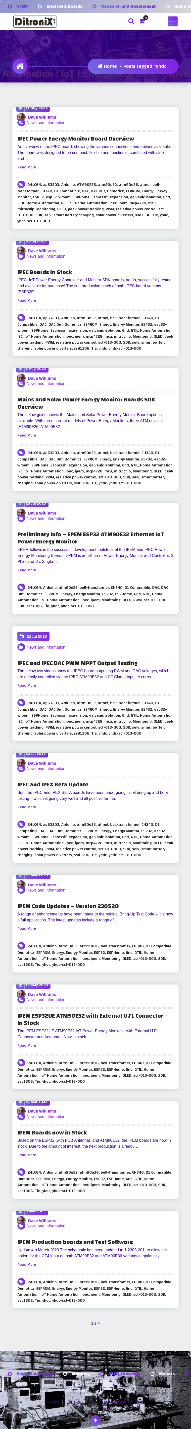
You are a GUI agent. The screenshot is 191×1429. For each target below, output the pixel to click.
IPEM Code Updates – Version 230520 (68, 906)
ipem (123, 203)
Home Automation (43, 203)
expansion (119, 197)
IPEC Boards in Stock (44, 272)
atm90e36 (128, 184)
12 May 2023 (33, 985)
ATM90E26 (86, 184)
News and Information (46, 123)
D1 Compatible (67, 191)
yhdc (164, 215)
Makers (167, 1373)
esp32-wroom (58, 197)
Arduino (68, 184)
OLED (61, 209)
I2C (63, 203)
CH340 (46, 191)
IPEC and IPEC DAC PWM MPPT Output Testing (77, 663)
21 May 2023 (33, 875)
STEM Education (124, 1373)
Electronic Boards (65, 6)
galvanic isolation (145, 197)
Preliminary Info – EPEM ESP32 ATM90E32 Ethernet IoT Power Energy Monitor (90, 538)
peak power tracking (86, 209)
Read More (26, 167)
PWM (110, 209)
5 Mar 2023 (32, 1211)
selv (47, 215)
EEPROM (133, 191)
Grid (166, 197)
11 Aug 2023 (33, 108)
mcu (152, 203)
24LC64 (34, 184)
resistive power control (136, 209)
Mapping (81, 1373)
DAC (85, 191)
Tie (155, 215)
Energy (147, 191)
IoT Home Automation (87, 203)
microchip (25, 209)
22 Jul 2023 (33, 636)
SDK (38, 215)
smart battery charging (73, 215)
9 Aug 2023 (32, 241)
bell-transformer (125, 318)
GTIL (21, 203)
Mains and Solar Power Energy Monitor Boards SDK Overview (86, 403)
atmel (145, 184)
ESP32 (38, 197)
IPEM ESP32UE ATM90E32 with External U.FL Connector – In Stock (92, 1019)
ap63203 (51, 184)
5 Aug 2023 (32, 369)
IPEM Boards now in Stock (52, 1132)
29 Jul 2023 (32, 503)
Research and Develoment (128, 6)
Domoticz (115, 191)
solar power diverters (114, 215)
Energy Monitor (126, 324)
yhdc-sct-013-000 (33, 221)
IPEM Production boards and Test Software (75, 1242)
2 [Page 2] (95, 1323)
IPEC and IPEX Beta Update (53, 784)
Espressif (100, 197)
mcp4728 (138, 203)
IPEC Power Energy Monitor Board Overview (75, 139)
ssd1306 (142, 215)
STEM (22, 6)
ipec (113, 203)
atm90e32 (107, 184)
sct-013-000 (109, 342)
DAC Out (98, 191)
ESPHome (81, 197)
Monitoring (45, 209)
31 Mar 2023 (33, 1102)
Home (107, 66)
